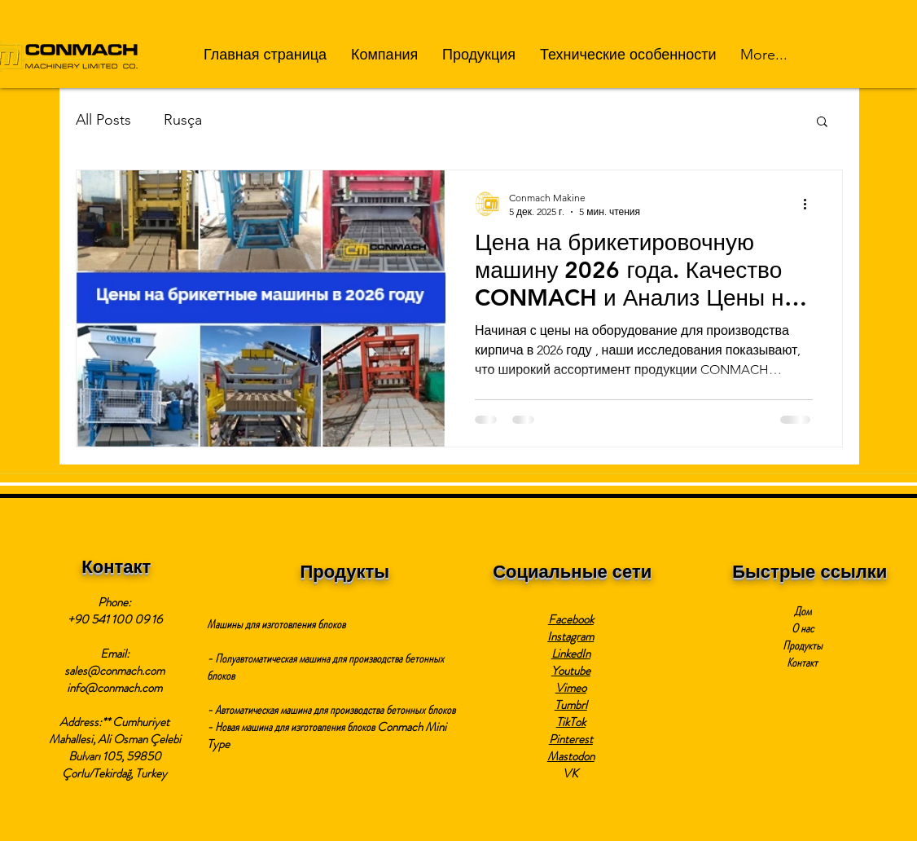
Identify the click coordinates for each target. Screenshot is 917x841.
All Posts (103, 120)
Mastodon (571, 756)
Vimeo (570, 688)
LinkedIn (570, 654)
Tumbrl (571, 705)
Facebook (571, 619)
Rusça (183, 120)
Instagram (570, 636)
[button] (384, 55)
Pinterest (571, 739)
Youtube (570, 671)
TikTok (571, 722)
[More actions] (810, 204)
